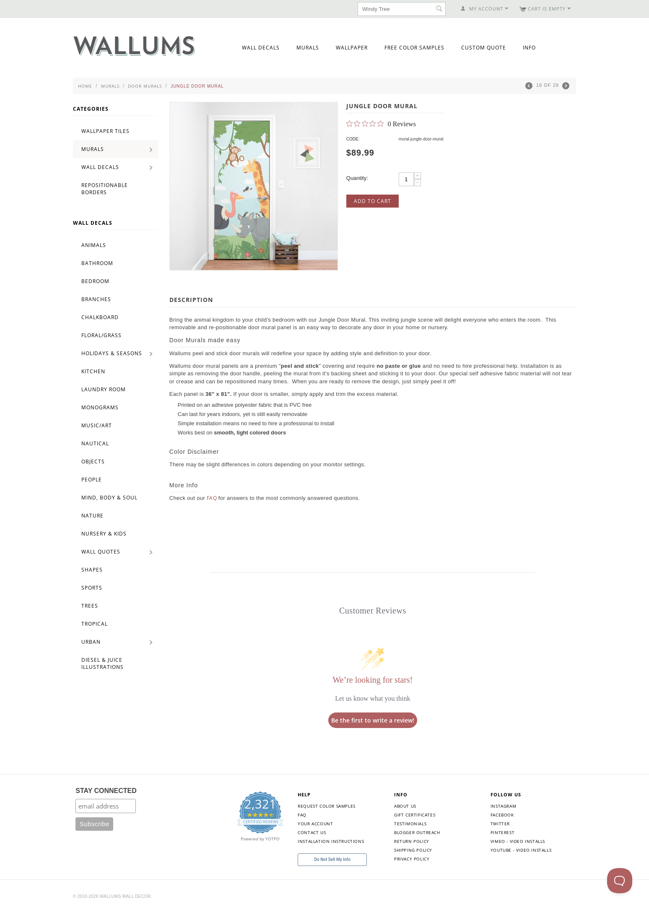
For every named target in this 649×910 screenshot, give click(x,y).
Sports (91, 587)
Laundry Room (103, 389)
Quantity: (357, 178)
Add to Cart (372, 201)
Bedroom (95, 281)
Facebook (502, 815)
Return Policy (411, 841)
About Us (405, 806)
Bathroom (97, 263)
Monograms (100, 407)
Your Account (315, 824)
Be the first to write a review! (372, 720)
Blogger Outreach (417, 832)
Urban (91, 641)
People (91, 479)
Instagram (503, 806)
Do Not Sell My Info (332, 859)
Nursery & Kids (104, 533)
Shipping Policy (413, 850)
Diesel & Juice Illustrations (102, 663)
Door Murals (145, 86)
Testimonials (410, 824)
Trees (89, 605)
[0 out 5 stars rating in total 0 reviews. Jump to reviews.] (381, 123)
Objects (93, 461)
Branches (96, 299)
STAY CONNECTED (106, 790)
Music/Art (96, 425)
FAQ (212, 498)
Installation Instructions (331, 841)
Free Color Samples (414, 47)
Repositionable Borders (104, 189)
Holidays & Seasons (111, 353)
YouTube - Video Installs (521, 850)
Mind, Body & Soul (109, 497)
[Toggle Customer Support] (619, 880)
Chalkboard (100, 317)
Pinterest (502, 832)
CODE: (353, 139)
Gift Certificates (414, 815)
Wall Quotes (100, 551)
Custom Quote (483, 47)
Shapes (92, 569)
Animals (93, 245)
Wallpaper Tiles (105, 131)
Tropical (94, 623)
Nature (92, 515)
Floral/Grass (101, 335)
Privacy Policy (411, 859)
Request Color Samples (327, 806)
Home (85, 86)
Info (529, 47)
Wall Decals (261, 47)
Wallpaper (352, 47)
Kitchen (93, 371)
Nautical (95, 443)
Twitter (500, 824)
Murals (307, 47)
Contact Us (312, 832)
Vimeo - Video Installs (518, 841)
